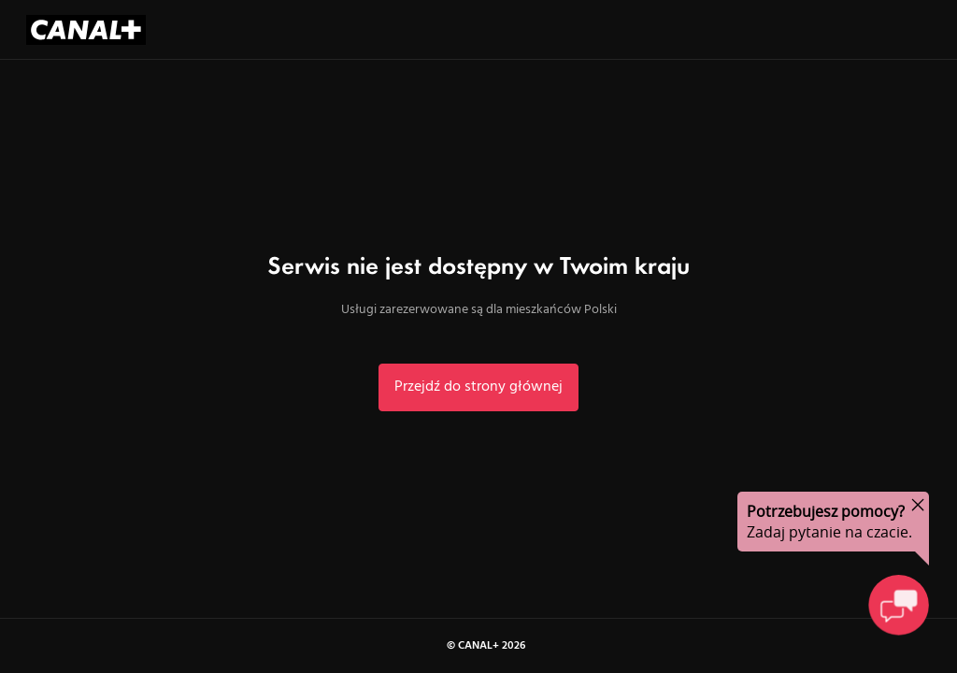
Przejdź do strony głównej (478, 387)
